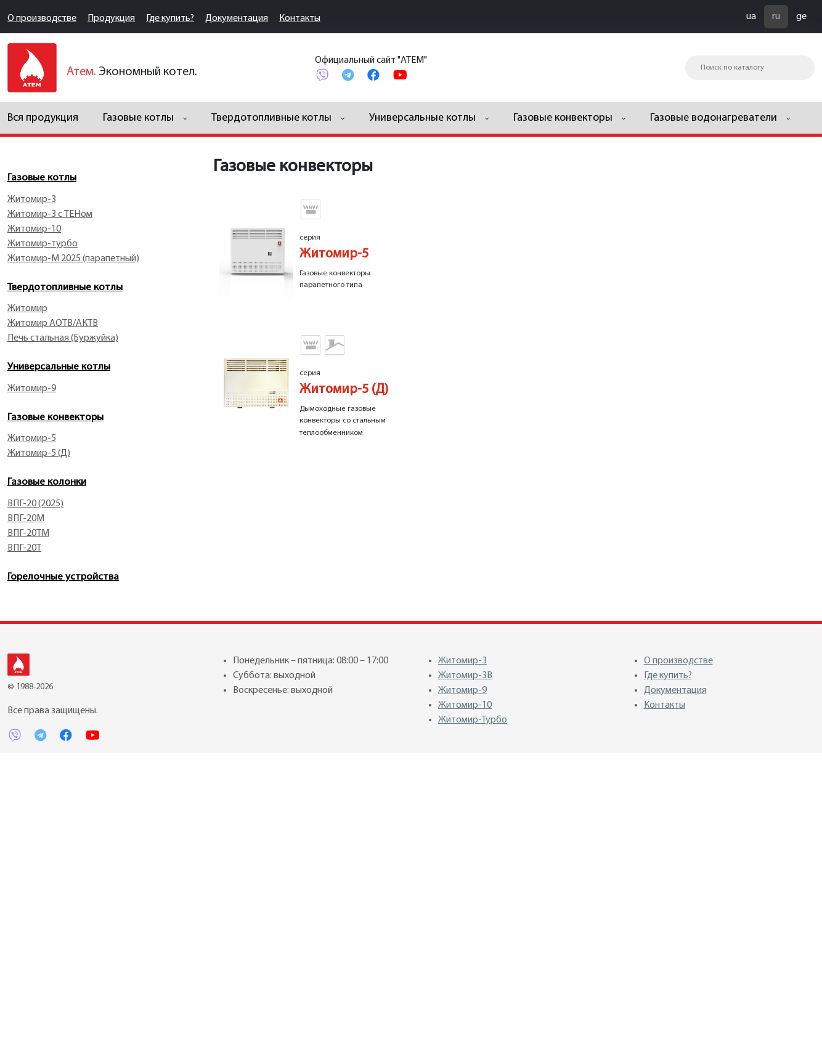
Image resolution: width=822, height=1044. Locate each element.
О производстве (41, 18)
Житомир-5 (31, 438)
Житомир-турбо (42, 244)
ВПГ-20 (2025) (35, 504)
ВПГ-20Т (24, 548)
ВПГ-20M (25, 519)
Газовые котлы (41, 177)
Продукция (111, 18)
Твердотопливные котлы (65, 287)
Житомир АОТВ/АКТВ (52, 323)
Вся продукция (42, 118)
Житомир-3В (465, 676)
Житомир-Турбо (472, 720)
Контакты (299, 18)
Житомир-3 (31, 199)
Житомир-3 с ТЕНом (49, 214)
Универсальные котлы (58, 367)
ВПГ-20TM (28, 533)
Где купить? (170, 18)
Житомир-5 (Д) (38, 453)
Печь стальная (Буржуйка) (62, 338)
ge (801, 17)
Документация (236, 18)
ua (751, 17)
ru (776, 17)
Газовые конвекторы (55, 417)
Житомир (27, 309)
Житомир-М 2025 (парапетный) (73, 259)
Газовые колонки (46, 482)
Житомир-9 (31, 389)
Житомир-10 (34, 229)
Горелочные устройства (63, 577)
